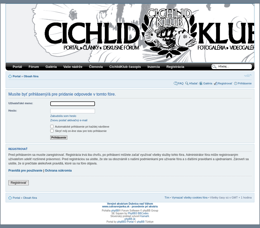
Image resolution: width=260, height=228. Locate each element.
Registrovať (225, 83)
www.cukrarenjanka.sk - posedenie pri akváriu (130, 206)
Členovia (96, 67)
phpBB (115, 210)
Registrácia (175, 67)
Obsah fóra (31, 76)
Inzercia (154, 67)
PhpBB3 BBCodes (138, 213)
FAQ (181, 83)
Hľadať (193, 83)
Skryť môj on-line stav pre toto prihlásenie (78, 130)
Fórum (34, 67)
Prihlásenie (245, 83)
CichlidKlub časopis (125, 67)
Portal (17, 76)
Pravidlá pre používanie (25, 170)
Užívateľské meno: (20, 103)
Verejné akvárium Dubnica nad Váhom (130, 203)
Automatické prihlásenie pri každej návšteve (79, 126)
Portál (17, 67)
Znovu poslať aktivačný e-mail (68, 120)
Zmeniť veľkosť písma (248, 75)
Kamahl (144, 216)
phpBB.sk (130, 219)
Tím (167, 197)
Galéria (51, 67)
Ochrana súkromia (58, 170)
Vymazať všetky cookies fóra (189, 197)
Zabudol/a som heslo (63, 115)
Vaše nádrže (72, 67)
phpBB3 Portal (125, 221)
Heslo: (12, 110)
